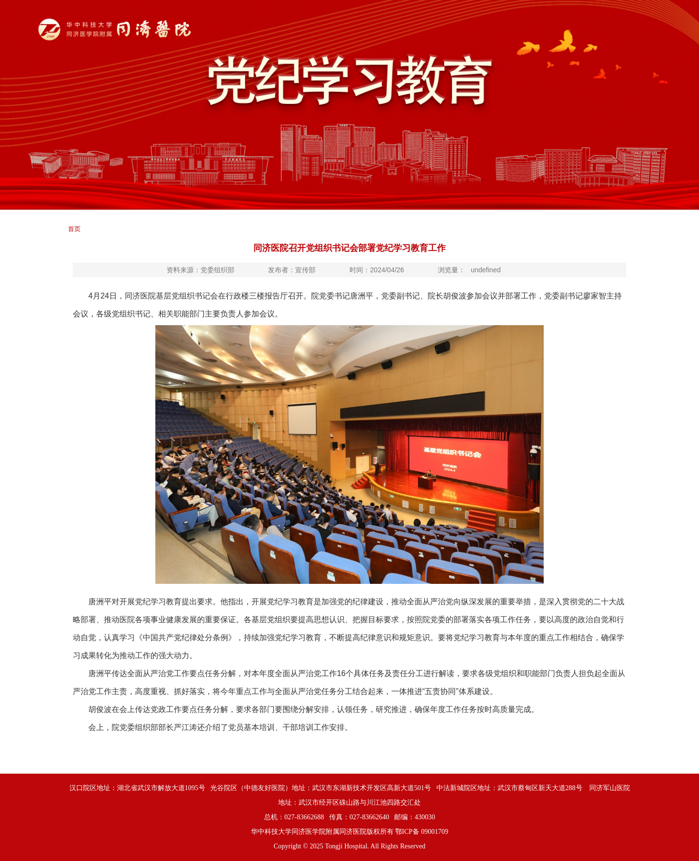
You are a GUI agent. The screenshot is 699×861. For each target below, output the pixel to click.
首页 (74, 228)
